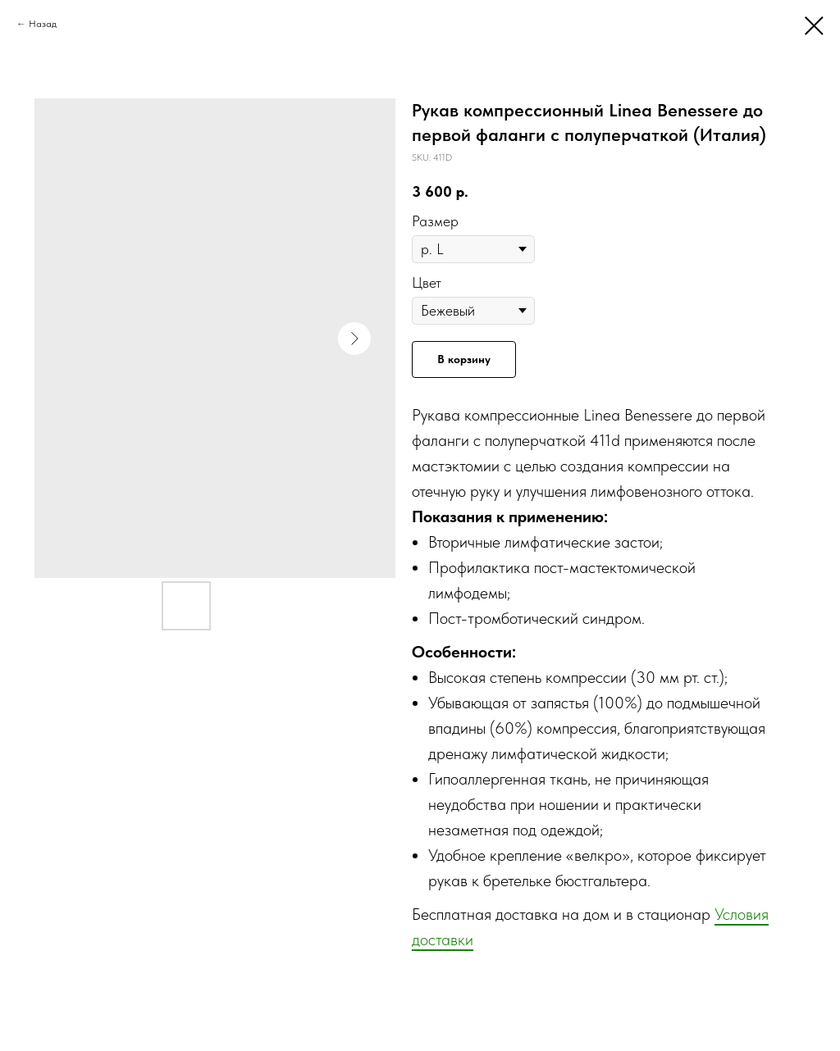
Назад (43, 24)
